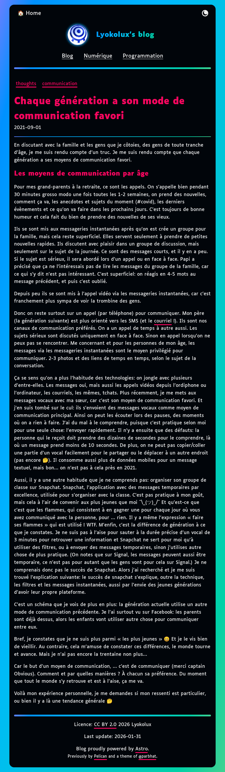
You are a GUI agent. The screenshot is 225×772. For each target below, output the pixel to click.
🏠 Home (29, 13)
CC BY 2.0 (105, 724)
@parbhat (147, 756)
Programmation (143, 56)
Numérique (98, 56)
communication (59, 83)
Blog (67, 56)
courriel (163, 321)
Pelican (100, 756)
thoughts (26, 83)
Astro (141, 749)
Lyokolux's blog (125, 34)
